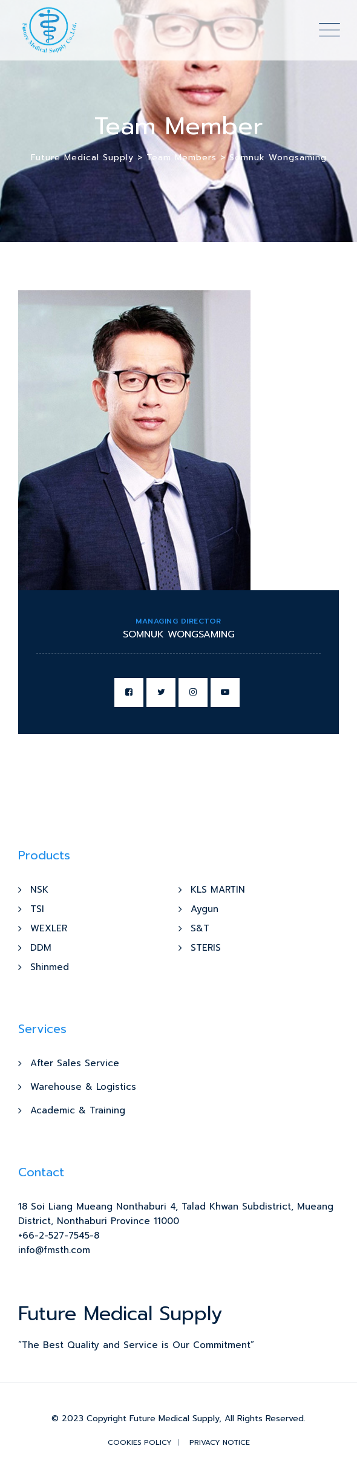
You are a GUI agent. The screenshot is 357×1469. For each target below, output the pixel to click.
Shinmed (49, 967)
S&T (200, 928)
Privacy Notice (219, 1442)
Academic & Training (77, 1110)
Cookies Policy (140, 1442)
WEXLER (48, 928)
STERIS (206, 947)
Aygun (204, 909)
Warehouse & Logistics (83, 1086)
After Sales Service (74, 1063)
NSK (39, 889)
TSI (37, 909)
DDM (40, 947)
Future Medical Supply (174, 1418)
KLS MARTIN (218, 889)
